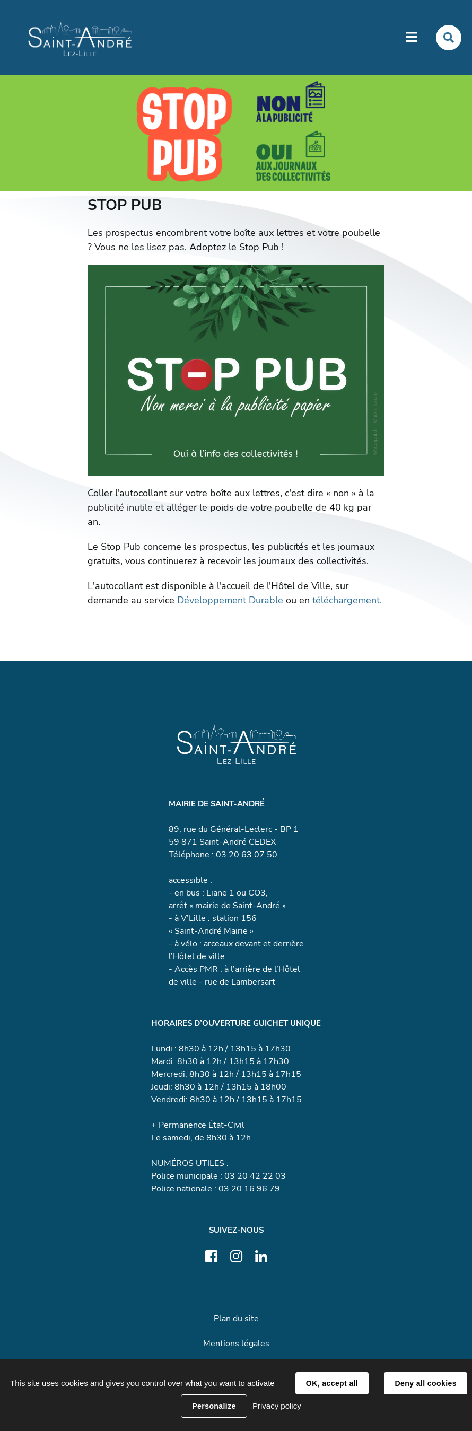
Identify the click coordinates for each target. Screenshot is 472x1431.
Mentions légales (236, 1343)
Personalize (213, 1406)
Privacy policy (276, 1405)
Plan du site (236, 1318)
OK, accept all (332, 1383)
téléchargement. (347, 600)
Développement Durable (230, 600)
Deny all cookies (425, 1383)
